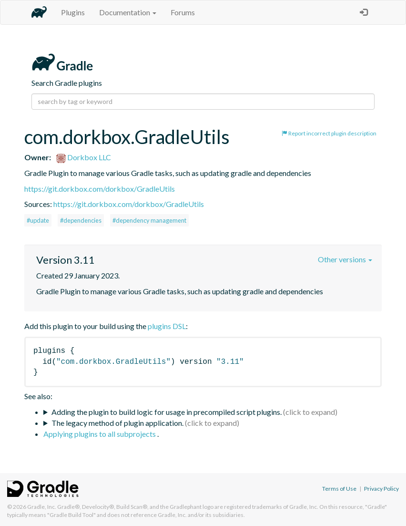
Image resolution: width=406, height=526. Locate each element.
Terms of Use (339, 488)
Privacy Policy (381, 488)
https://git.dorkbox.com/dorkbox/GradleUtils (99, 188)
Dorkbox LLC (83, 157)
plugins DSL (167, 325)
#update (38, 220)
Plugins (73, 12)
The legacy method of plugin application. (117, 422)
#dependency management (149, 220)
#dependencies (81, 220)
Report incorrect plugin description (329, 133)
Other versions (345, 259)
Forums (183, 12)
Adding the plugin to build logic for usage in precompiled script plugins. (166, 411)
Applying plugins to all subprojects (100, 433)
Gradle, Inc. (41, 506)
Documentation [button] (127, 12)
